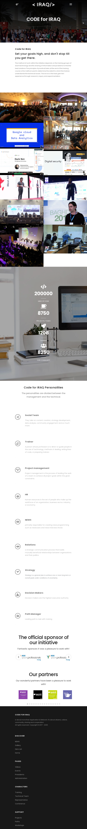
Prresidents (19, 774)
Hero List (18, 749)
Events (18, 771)
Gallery (18, 745)
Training (18, 792)
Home (17, 753)
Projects (18, 818)
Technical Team (22, 796)
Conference (20, 804)
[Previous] (18, 657)
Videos (18, 767)
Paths (17, 821)
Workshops (19, 825)
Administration (21, 778)
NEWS (17, 741)
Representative (21, 800)
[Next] (68, 657)
